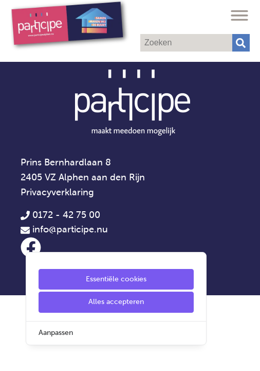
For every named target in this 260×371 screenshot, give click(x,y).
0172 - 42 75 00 (60, 215)
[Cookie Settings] (12, 356)
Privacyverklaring (57, 192)
